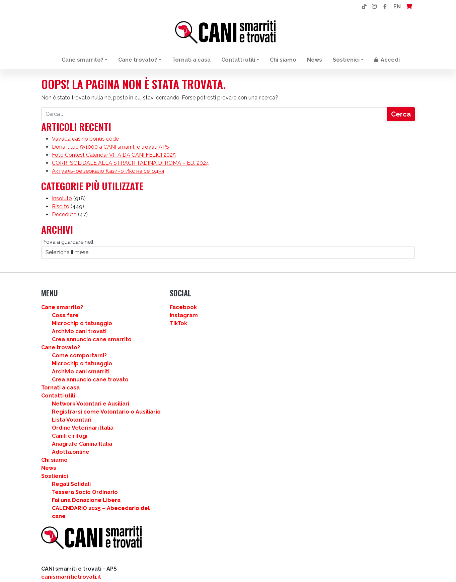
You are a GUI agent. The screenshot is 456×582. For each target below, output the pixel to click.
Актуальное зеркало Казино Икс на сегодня (108, 175)
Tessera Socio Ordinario (180, 523)
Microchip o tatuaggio (177, 331)
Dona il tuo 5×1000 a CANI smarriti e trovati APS (110, 151)
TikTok (240, 331)
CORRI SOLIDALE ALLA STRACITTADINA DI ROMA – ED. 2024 (130, 167)
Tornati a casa (191, 60)
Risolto (60, 212)
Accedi (387, 60)
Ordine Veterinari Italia (178, 459)
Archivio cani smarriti (176, 387)
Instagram (246, 322)
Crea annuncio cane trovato (185, 395)
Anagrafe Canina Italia (177, 475)
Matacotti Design (64, 398)
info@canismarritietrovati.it (79, 356)
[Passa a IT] (221, 564)
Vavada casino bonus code (85, 143)
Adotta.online (166, 483)
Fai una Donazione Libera (181, 531)
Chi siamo (283, 60)
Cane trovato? (137, 60)
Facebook (245, 314)
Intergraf (89, 390)
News (314, 60)
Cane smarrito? (82, 60)
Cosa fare (160, 322)
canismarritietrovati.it (71, 340)
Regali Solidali (166, 515)
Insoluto (62, 204)
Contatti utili (238, 60)
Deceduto (64, 220)
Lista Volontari (167, 451)
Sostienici (346, 60)
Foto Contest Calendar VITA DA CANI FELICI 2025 (114, 159)
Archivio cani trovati (174, 339)
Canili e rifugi (165, 467)
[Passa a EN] (234, 564)
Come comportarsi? (174, 371)
